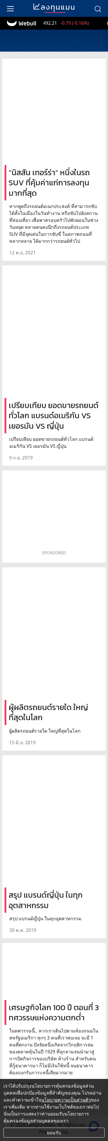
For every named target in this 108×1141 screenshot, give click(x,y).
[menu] (10, 8)
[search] (97, 8)
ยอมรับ (54, 1132)
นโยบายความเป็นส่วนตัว (66, 1100)
